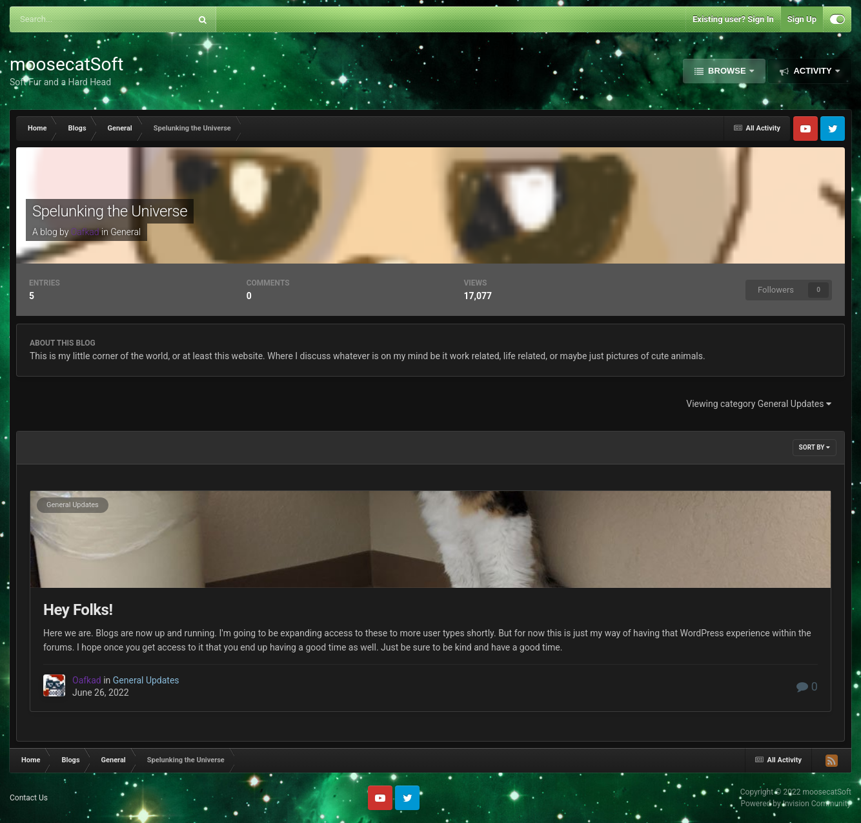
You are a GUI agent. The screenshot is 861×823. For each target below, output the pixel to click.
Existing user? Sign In (733, 19)
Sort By (814, 447)
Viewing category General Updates (758, 404)
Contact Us (29, 797)
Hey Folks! (77, 610)
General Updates (72, 505)
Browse (727, 71)
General (125, 232)
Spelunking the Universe (109, 211)
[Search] (71, 19)
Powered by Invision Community (796, 803)
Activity (812, 71)
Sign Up (801, 19)
